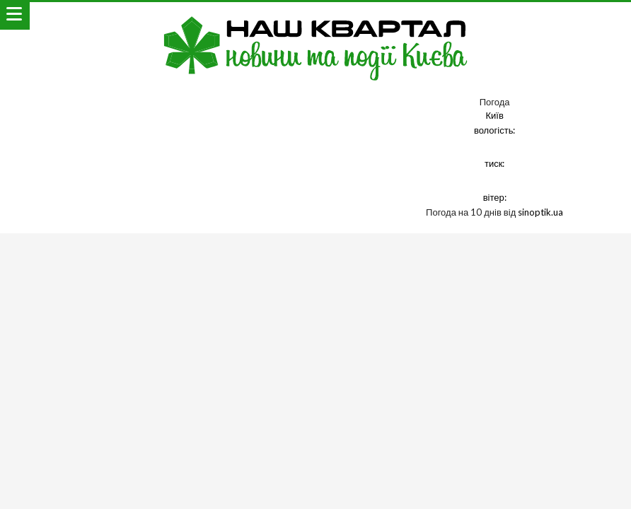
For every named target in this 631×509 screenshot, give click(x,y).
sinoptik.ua (540, 212)
